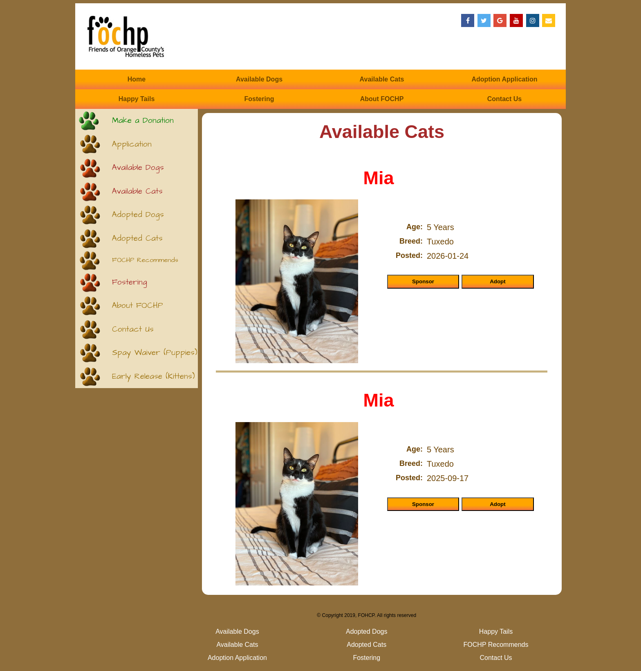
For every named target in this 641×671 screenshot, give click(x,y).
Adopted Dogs (138, 214)
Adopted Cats (137, 238)
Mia (378, 177)
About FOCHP (382, 98)
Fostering (259, 98)
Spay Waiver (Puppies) (154, 352)
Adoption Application (504, 79)
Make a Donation (143, 120)
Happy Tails (137, 98)
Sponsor (423, 281)
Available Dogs (259, 79)
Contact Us (504, 98)
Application (132, 144)
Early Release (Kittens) (153, 376)
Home (137, 79)
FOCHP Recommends (145, 260)
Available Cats (382, 79)
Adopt (498, 281)
